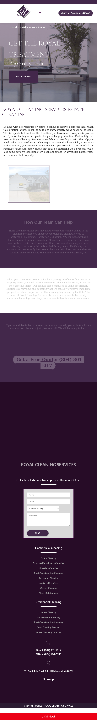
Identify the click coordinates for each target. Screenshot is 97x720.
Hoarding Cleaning (48, 568)
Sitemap (48, 679)
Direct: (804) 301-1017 (48, 650)
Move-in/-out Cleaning (48, 617)
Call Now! (48, 717)
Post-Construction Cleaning (48, 573)
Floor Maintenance (48, 593)
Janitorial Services (48, 583)
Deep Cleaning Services (48, 627)
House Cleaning (48, 612)
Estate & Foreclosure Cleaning (48, 563)
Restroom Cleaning (48, 578)
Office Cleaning (49, 558)
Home (11, 27)
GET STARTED (23, 76)
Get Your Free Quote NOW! (75, 13)
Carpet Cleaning (48, 588)
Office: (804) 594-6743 (48, 654)
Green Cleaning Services (48, 632)
